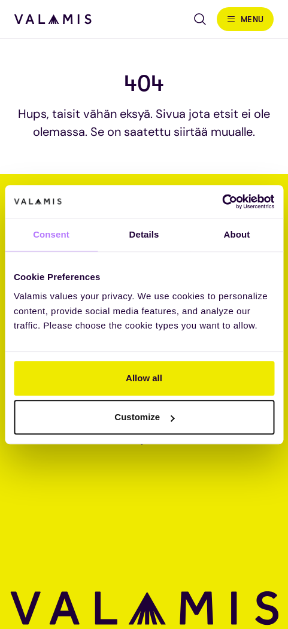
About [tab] (237, 234)
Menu (252, 19)
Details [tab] (144, 234)
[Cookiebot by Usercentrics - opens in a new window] (221, 201)
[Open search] (200, 19)
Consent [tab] (51, 234)
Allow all (144, 378)
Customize (144, 417)
